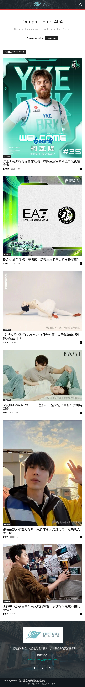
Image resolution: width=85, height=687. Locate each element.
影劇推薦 (7, 524)
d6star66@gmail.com (42, 659)
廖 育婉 (5, 342)
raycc (5, 413)
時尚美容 (7, 330)
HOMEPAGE (51, 38)
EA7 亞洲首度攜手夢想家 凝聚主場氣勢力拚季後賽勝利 (41, 259)
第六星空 (6, 169)
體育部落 (7, 156)
